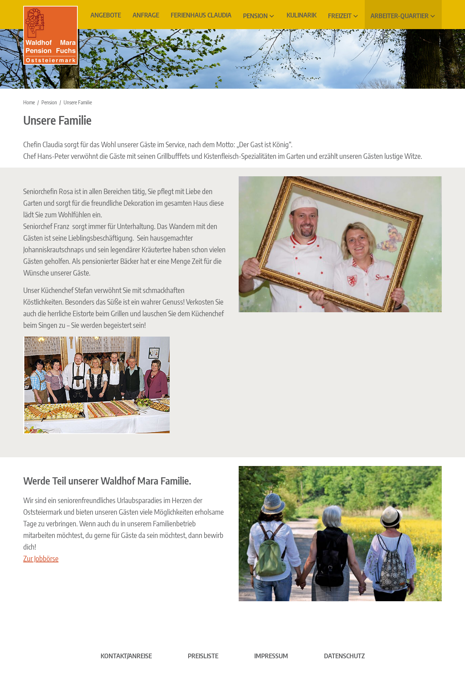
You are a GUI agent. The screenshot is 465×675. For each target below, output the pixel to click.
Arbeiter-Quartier (400, 15)
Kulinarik (301, 15)
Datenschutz (344, 655)
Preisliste (203, 655)
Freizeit (340, 15)
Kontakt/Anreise (126, 655)
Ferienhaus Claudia (201, 15)
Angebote (105, 15)
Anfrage (146, 15)
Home (29, 102)
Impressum (271, 655)
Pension (255, 15)
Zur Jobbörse (40, 558)
